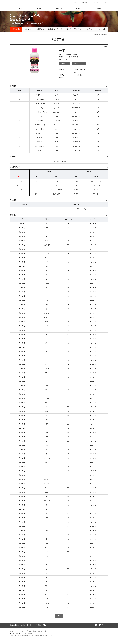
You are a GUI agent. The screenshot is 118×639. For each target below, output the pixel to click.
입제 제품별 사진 (53, 29)
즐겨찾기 (44, 625)
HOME (74, 3)
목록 (59, 616)
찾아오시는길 (85, 3)
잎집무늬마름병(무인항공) (39, 112)
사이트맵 (106, 3)
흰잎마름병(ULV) (39, 99)
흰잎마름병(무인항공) (39, 103)
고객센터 (98, 9)
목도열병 (39, 116)
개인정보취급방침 (14, 625)
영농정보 (59, 9)
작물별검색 (28, 29)
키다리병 (39, 142)
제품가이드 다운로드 (79, 63)
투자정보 (78, 9)
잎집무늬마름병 (39, 146)
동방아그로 (16, 3)
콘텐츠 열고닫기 (107, 86)
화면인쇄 (105, 46)
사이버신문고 (37, 625)
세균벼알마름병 (39, 129)
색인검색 (89, 29)
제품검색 (96, 3)
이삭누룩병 (39, 133)
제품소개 (39, 9)
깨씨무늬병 (39, 95)
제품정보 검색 (16, 29)
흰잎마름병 (39, 150)
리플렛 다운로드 (65, 63)
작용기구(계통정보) (65, 29)
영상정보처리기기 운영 (27, 625)
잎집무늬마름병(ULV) (39, 108)
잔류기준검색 (77, 29)
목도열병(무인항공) (39, 125)
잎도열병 (39, 138)
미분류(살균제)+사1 (80, 69)
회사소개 (19, 9)
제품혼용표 (40, 29)
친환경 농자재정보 (102, 29)
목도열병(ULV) (39, 121)
